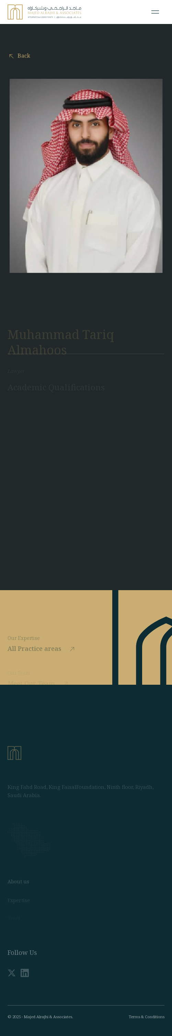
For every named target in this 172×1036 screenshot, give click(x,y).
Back (22, 56)
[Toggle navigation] (155, 12)
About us (18, 902)
